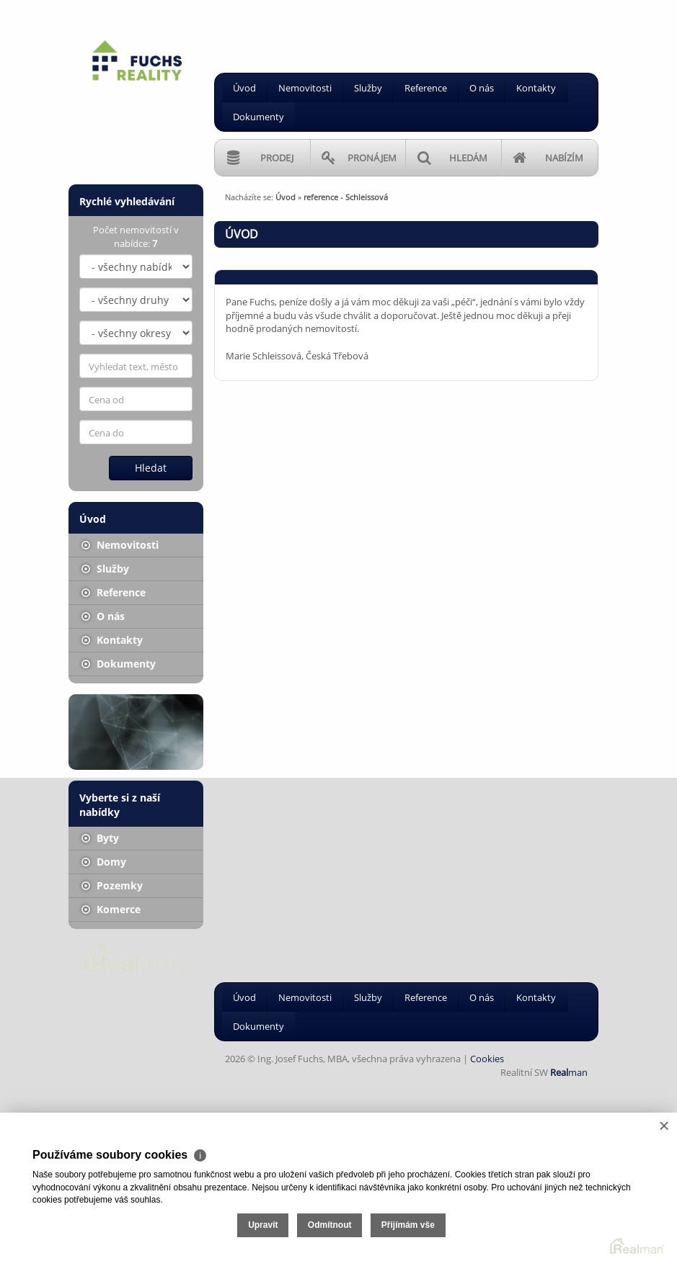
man (569, 1072)
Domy (103, 861)
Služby (368, 87)
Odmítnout (330, 1225)
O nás (481, 87)
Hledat (151, 468)
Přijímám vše (408, 1225)
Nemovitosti (305, 87)
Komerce (111, 909)
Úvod (244, 87)
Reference (425, 87)
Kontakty (536, 87)
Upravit (263, 1225)
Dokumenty (258, 116)
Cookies (487, 1058)
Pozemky (112, 885)
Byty (100, 838)
